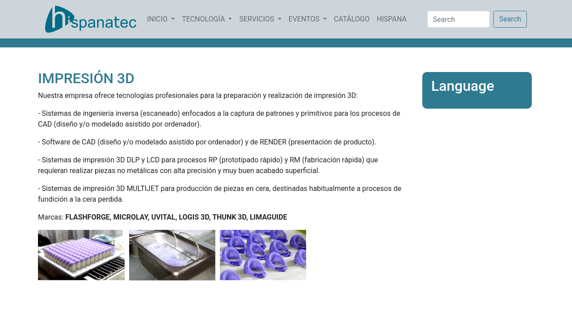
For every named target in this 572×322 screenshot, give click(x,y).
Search (510, 19)
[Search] (458, 19)
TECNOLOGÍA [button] (204, 19)
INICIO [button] (158, 19)
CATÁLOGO (353, 18)
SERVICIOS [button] (257, 19)
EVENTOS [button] (305, 19)
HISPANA (393, 18)
